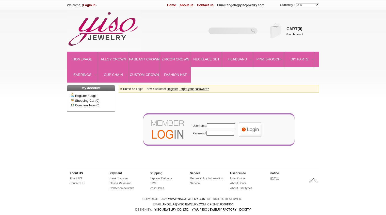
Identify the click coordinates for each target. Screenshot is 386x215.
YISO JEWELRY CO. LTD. (171, 209)
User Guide (238, 173)
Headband (237, 59)
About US (76, 173)
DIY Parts (299, 59)
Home (171, 5)
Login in (89, 5)
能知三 (274, 178)
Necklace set (206, 59)
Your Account (294, 34)
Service (195, 173)
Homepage (82, 59)
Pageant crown (144, 59)
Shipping (156, 173)
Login (93, 96)
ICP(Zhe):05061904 (220, 204)
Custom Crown (144, 75)
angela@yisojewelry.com (184, 204)
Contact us (205, 5)
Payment (116, 173)
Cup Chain (113, 75)
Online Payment (120, 183)
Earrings (82, 75)
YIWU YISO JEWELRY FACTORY (214, 209)
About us (186, 5)
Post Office (157, 188)
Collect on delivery (122, 188)
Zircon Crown (175, 59)
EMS (153, 183)
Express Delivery (161, 178)
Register (81, 96)
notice (274, 173)
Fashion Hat (175, 75)
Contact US (76, 183)
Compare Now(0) (87, 105)
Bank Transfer (119, 178)
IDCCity (245, 209)
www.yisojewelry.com (187, 199)
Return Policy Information (206, 178)
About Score (238, 183)
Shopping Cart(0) (87, 100)
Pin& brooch (268, 59)
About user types (241, 188)
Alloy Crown (113, 59)
